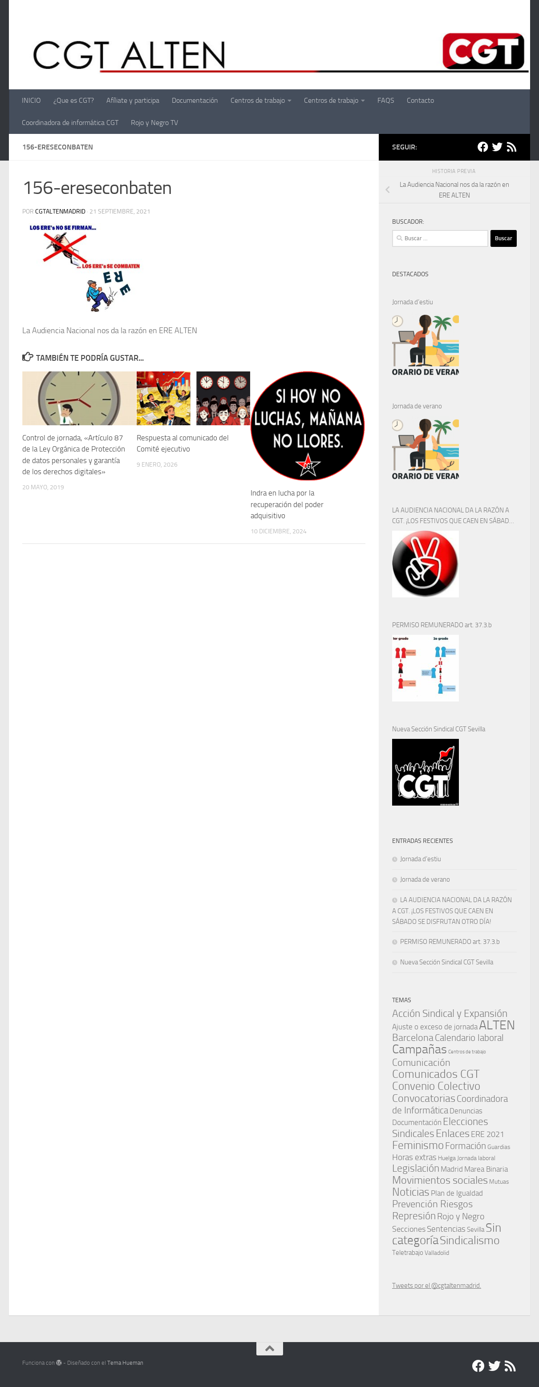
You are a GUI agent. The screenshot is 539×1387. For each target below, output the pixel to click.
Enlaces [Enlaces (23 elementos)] (453, 1133)
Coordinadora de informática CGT (70, 122)
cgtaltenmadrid (60, 211)
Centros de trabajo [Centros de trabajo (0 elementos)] (467, 1052)
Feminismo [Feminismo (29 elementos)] (418, 1145)
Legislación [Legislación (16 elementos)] (415, 1168)
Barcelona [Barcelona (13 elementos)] (413, 1038)
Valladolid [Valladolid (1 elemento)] (437, 1252)
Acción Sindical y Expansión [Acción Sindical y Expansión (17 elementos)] (449, 1014)
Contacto (420, 100)
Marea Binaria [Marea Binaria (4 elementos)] (486, 1169)
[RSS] (511, 146)
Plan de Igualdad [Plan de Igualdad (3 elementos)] (457, 1193)
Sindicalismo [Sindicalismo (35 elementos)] (470, 1240)
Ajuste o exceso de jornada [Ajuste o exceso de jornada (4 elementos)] (435, 1026)
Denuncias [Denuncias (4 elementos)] (466, 1110)
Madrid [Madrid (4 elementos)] (452, 1169)
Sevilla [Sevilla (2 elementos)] (475, 1230)
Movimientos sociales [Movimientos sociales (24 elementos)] (440, 1179)
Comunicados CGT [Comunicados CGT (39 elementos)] (436, 1074)
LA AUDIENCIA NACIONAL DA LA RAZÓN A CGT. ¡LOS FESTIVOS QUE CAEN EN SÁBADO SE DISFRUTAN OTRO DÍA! (453, 516)
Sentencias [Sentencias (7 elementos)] (446, 1229)
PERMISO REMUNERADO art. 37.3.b (442, 625)
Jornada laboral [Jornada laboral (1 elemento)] (476, 1157)
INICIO (31, 100)
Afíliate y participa (132, 100)
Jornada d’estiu (412, 302)
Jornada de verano (417, 406)
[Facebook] (483, 146)
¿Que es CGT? (73, 100)
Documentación (195, 100)
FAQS (385, 100)
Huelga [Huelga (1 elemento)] (447, 1157)
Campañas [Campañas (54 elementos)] (419, 1049)
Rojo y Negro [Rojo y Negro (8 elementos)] (461, 1216)
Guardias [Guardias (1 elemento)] (499, 1146)
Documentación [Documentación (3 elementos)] (417, 1122)
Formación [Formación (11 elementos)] (465, 1145)
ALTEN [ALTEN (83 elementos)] (497, 1025)
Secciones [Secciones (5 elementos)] (409, 1229)
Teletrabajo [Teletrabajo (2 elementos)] (407, 1253)
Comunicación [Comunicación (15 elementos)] (421, 1062)
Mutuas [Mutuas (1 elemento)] (499, 1181)
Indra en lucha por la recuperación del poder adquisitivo (287, 504)
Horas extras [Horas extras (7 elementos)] (414, 1157)
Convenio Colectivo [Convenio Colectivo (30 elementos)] (436, 1086)
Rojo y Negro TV (154, 122)
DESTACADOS (410, 274)
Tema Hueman (125, 1362)
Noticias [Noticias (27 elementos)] (411, 1191)
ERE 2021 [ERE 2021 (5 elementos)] (487, 1134)
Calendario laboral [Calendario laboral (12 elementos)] (469, 1037)
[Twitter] (497, 146)
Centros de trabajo (258, 100)
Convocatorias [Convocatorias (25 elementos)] (423, 1098)
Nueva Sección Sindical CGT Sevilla (438, 729)
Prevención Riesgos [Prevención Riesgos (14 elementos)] (432, 1204)
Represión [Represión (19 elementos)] (414, 1216)
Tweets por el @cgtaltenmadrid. (436, 1286)
